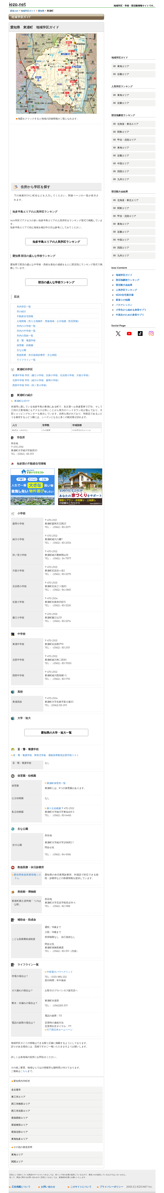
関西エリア (17, 1161)
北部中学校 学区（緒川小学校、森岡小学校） (36, 380)
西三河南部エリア (20, 1103)
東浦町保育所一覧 (55, 783)
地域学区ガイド (28, 11)
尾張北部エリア (19, 1131)
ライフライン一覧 (26, 359)
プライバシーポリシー (111, 1186)
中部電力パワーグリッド (59, 971)
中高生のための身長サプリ (130, 314)
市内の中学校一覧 (26, 330)
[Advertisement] (56, 153)
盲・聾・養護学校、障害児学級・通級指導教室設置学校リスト (45, 755)
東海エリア (17, 1154)
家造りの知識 (123, 300)
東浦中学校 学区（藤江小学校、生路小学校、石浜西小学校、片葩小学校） (51, 375)
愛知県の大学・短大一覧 (56, 732)
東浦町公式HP (22, 401)
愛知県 (41, 11)
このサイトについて (80, 1186)
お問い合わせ (48, 1186)
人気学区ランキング (126, 290)
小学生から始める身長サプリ (131, 309)
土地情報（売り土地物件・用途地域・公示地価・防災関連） (48, 321)
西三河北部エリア (20, 1110)
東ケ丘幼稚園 (53, 808)
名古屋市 (16, 1089)
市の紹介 (21, 311)
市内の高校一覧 (25, 335)
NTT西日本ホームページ (59, 1029)
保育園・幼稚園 (25, 345)
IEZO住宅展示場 (124, 295)
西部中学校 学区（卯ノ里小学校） (30, 385)
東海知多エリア (19, 1139)
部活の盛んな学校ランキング (56, 282)
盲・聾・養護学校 (26, 340)
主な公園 (21, 350)
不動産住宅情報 (25, 316)
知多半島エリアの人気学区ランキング (56, 241)
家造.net (14, 11)
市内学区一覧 (24, 306)
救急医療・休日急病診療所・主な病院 (37, 355)
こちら (23, 1071)
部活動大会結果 (124, 285)
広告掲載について (21, 1186)
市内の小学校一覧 (26, 326)
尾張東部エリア (19, 1124)
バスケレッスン (124, 304)
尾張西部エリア (19, 1117)
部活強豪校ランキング (127, 280)
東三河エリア (18, 1096)
